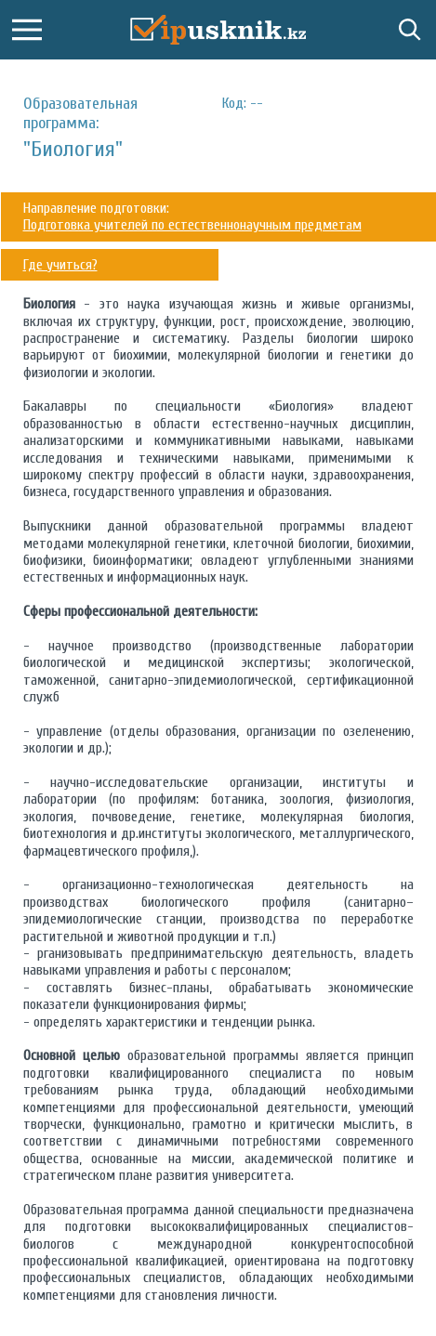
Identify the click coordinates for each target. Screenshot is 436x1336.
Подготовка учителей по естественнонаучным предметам (192, 224)
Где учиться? (60, 264)
